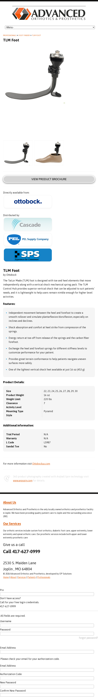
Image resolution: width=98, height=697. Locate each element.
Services (22, 577)
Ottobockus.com (41, 463)
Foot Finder (24, 35)
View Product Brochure (49, 179)
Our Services (12, 523)
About (13, 577)
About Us (9, 502)
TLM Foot (36, 35)
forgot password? (88, 637)
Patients (31, 577)
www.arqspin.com (22, 480)
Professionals (9, 35)
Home (6, 577)
